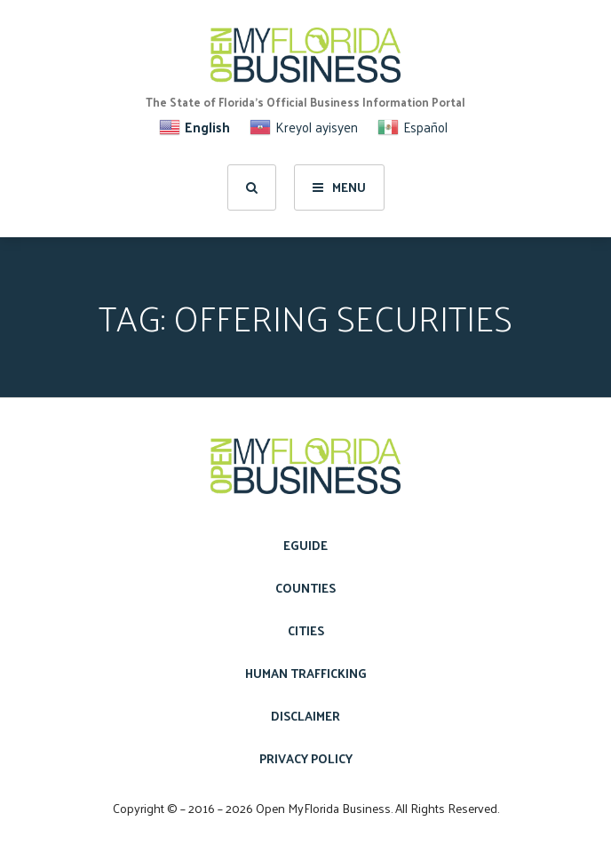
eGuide (305, 545)
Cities (306, 630)
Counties (305, 588)
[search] (251, 187)
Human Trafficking (306, 673)
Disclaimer (305, 716)
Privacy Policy (306, 758)
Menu (339, 187)
